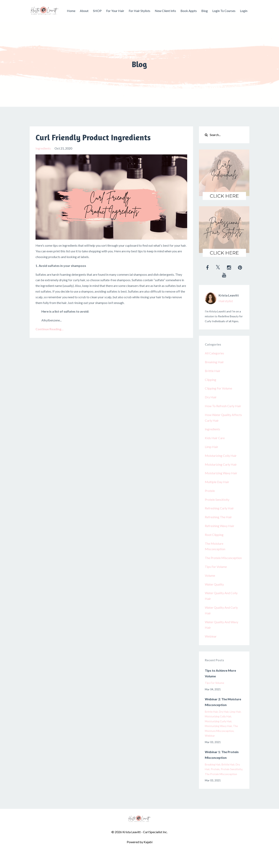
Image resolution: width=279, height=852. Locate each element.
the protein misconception (223, 558)
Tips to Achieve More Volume (220, 673)
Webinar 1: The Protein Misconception (222, 754)
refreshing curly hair (219, 508)
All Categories (214, 353)
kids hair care (215, 438)
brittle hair (212, 371)
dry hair (211, 397)
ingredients (43, 148)
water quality (214, 584)
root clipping (214, 534)
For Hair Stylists (139, 11)
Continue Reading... (50, 329)
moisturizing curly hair (221, 464)
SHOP (97, 11)
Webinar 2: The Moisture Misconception (223, 702)
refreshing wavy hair (219, 526)
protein (210, 491)
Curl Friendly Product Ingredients (93, 137)
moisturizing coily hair (221, 455)
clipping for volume (218, 388)
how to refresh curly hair (223, 406)
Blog (204, 11)
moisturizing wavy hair (221, 473)
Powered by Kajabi (139, 842)
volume (210, 575)
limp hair (211, 447)
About (84, 11)
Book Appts (189, 11)
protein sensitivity (217, 499)
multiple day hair (217, 482)
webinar (211, 636)
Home (71, 11)
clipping (210, 379)
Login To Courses (223, 11)
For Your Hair (115, 11)
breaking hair (214, 362)
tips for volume (216, 566)
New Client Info (165, 11)
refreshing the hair (218, 517)
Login (243, 11)
